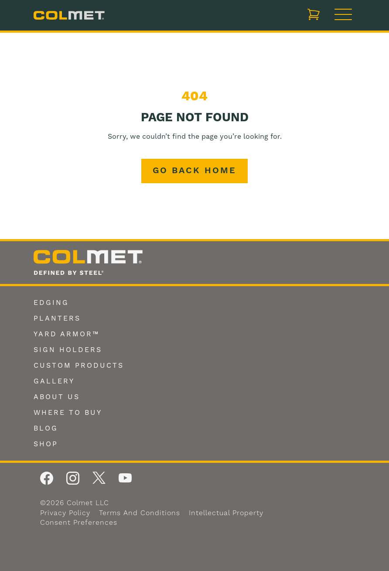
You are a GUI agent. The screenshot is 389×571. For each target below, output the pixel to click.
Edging (51, 302)
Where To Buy (68, 412)
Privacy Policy (65, 513)
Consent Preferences (78, 522)
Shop (46, 444)
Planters (57, 318)
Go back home (194, 170)
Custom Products (79, 365)
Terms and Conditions (139, 513)
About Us (57, 396)
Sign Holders (68, 349)
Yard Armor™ (66, 334)
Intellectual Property (226, 513)
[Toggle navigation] (343, 15)
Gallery (54, 381)
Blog (46, 428)
